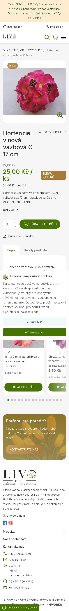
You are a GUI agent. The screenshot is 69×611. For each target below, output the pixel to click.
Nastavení (34, 322)
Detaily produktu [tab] (35, 250)
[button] (8, 400)
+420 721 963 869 (17, 553)
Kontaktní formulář (16, 587)
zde (36, 311)
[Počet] (7, 224)
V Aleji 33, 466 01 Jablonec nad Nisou (21, 570)
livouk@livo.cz (14, 559)
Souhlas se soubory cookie (20, 607)
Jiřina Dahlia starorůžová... (21, 356)
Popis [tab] (11, 250)
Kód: (40, 132)
